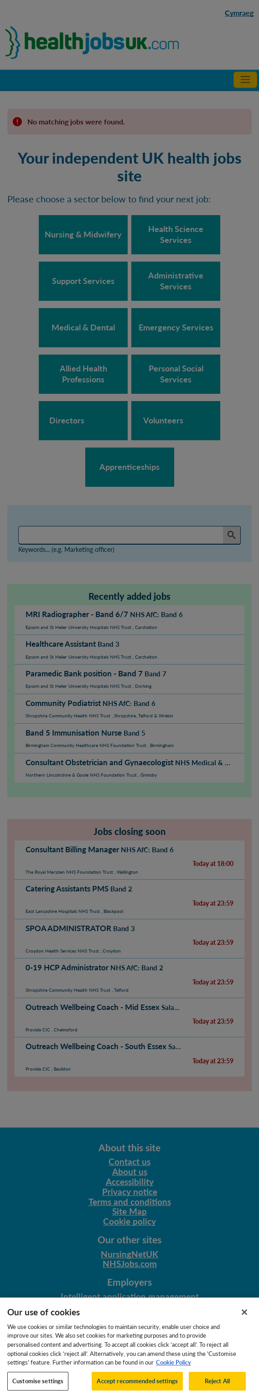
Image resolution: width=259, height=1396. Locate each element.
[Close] (244, 1317)
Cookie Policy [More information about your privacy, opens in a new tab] (173, 1366)
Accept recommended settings (137, 1385)
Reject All (217, 1385)
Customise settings (37, 1385)
